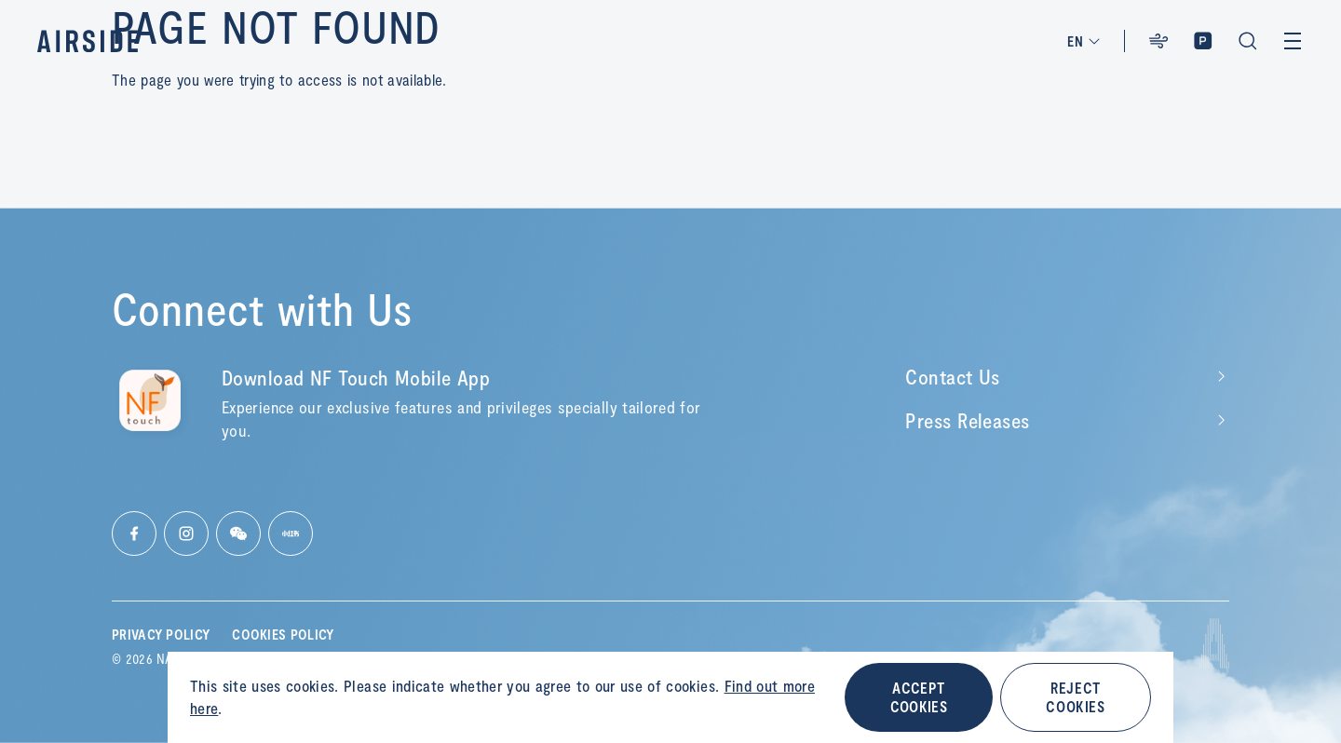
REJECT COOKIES (1075, 697)
